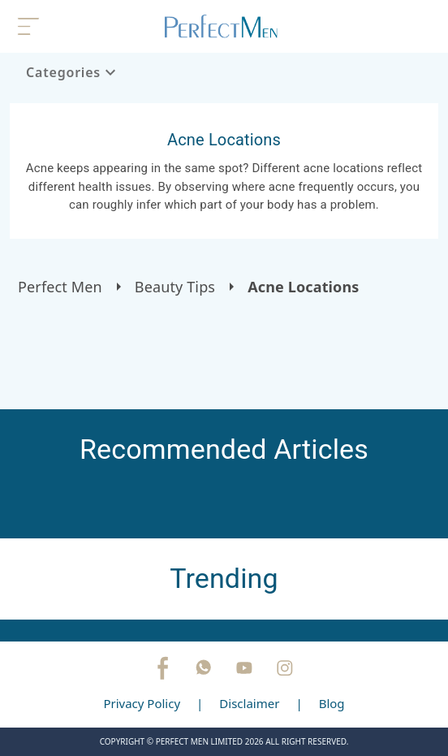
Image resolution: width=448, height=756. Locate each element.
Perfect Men (60, 286)
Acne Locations (303, 286)
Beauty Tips (175, 286)
